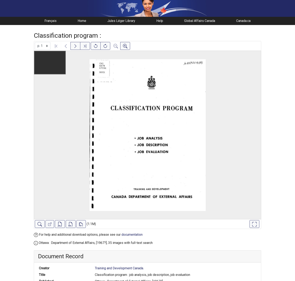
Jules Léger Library (121, 21)
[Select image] (42, 46)
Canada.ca (243, 21)
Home (82, 21)
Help (159, 21)
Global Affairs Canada (199, 21)
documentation (132, 235)
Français (50, 21)
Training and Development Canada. (119, 268)
